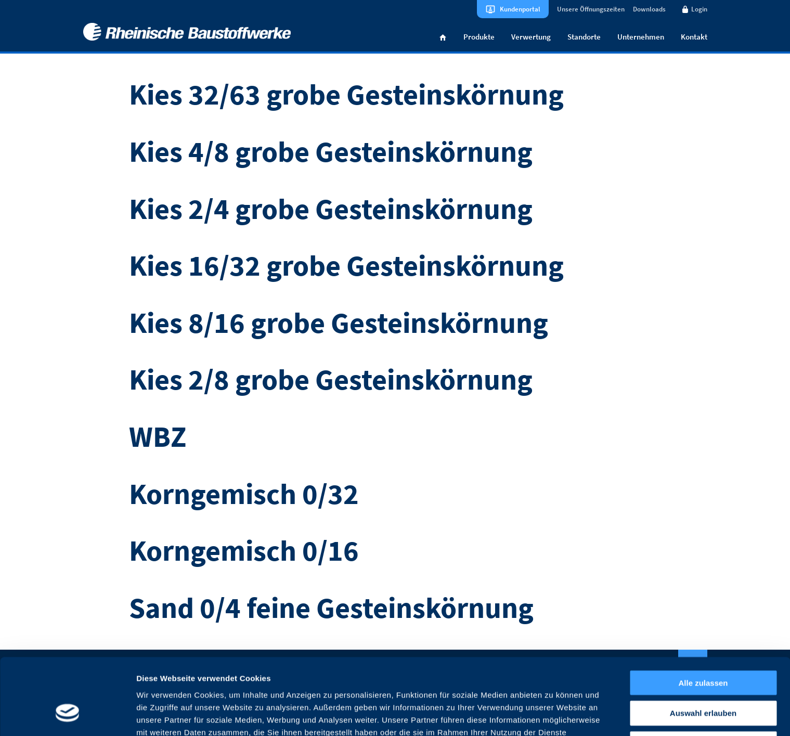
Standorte (584, 38)
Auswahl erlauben (703, 650)
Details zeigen (553, 715)
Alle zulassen (703, 619)
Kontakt (694, 38)
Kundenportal (520, 9)
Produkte (479, 38)
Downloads (649, 9)
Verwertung (531, 38)
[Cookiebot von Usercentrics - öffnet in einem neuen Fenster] (67, 716)
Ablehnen (703, 681)
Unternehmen (640, 38)
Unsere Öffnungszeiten (591, 9)
